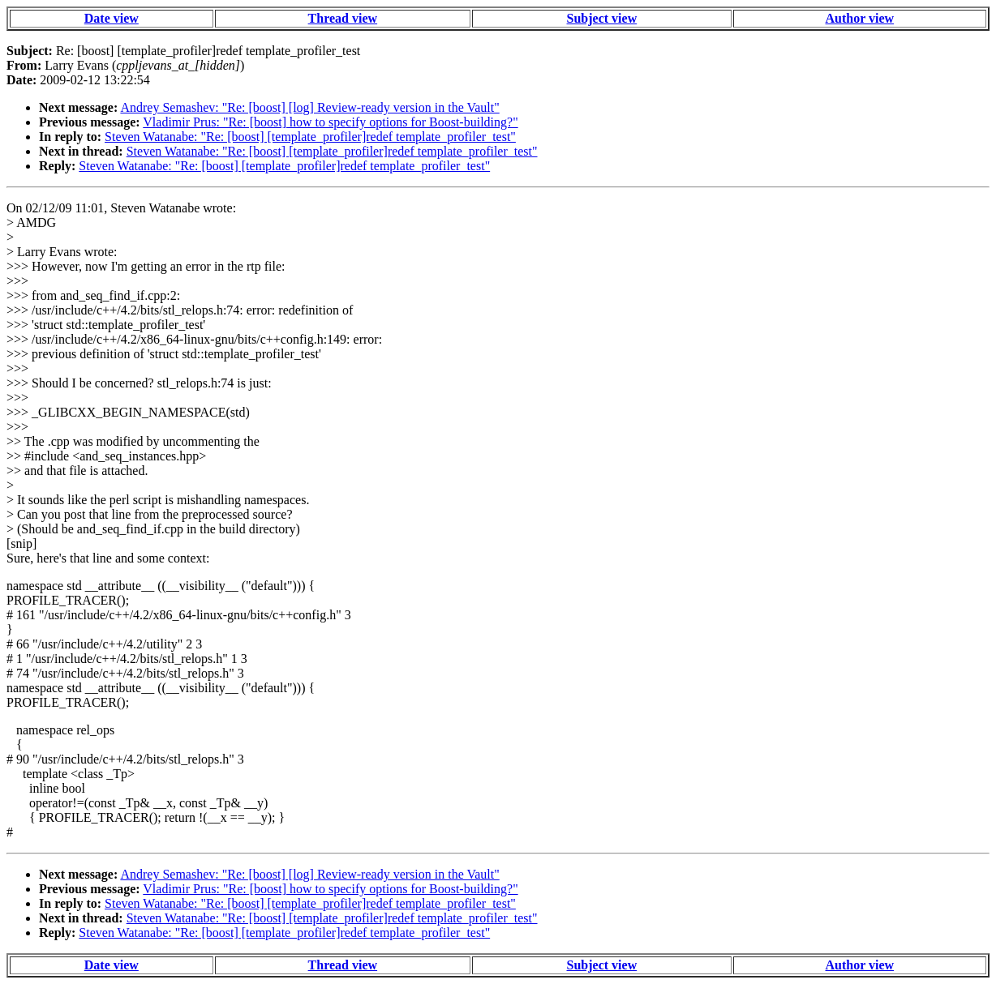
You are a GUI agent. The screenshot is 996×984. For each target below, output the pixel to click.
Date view (111, 18)
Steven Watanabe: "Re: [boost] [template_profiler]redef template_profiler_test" (310, 136)
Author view (860, 18)
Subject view (602, 18)
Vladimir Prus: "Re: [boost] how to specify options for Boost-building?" (330, 122)
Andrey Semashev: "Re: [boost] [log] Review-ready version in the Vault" (309, 107)
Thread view (342, 18)
